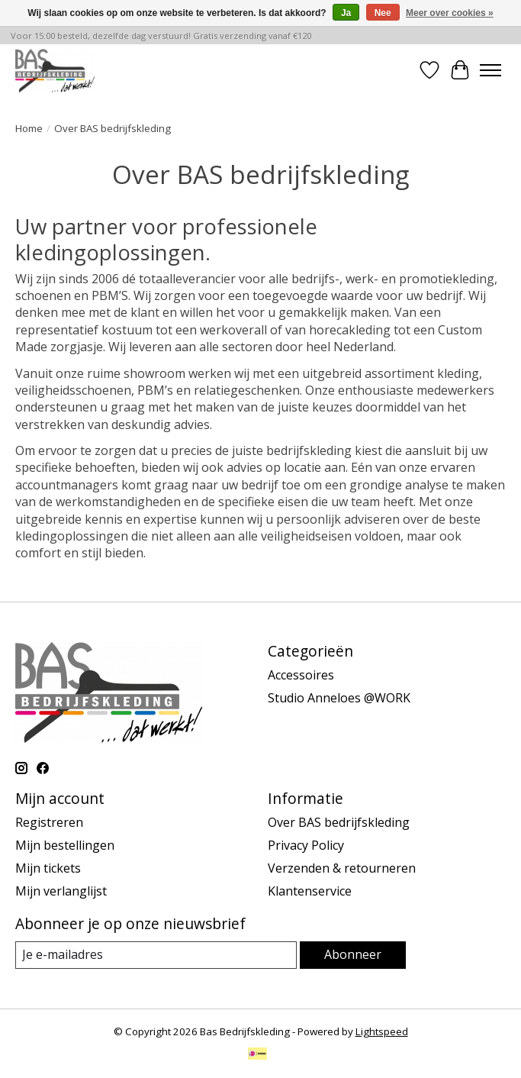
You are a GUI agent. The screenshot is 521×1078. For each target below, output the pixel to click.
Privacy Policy (306, 845)
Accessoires (301, 674)
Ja (346, 13)
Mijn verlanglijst (61, 891)
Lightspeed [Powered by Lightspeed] (381, 1031)
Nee (383, 13)
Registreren (49, 822)
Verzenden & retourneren (342, 868)
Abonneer (352, 954)
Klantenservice (310, 891)
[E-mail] (156, 954)
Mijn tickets (48, 868)
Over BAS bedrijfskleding (339, 822)
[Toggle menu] (490, 70)
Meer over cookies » (450, 13)
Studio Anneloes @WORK (339, 697)
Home (29, 128)
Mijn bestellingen (64, 845)
